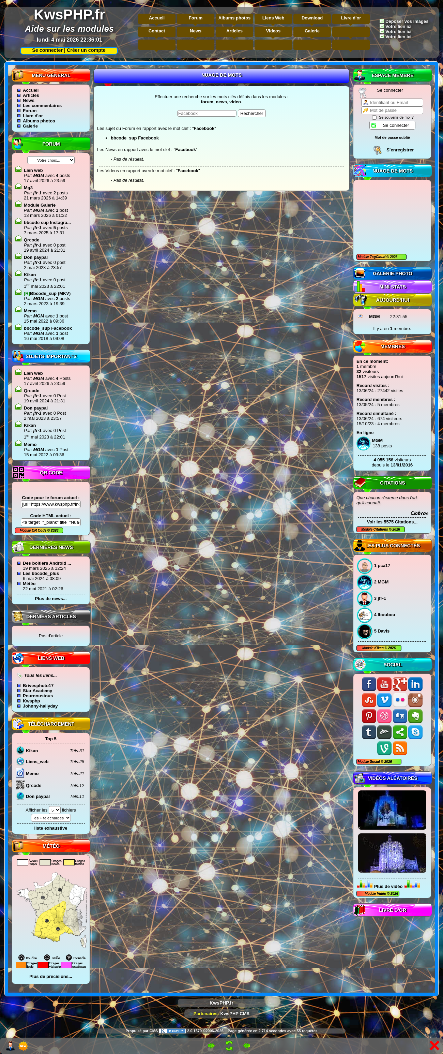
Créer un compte (86, 50)
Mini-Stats (392, 287)
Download (312, 17)
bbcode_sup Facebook (48, 328)
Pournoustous (38, 695)
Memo (30, 310)
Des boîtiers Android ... (47, 563)
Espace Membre (393, 75)
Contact (157, 30)
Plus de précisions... (50, 976)
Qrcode (32, 239)
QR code (51, 472)
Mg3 (28, 187)
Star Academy (37, 690)
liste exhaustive (50, 828)
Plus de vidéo (388, 886)
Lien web (33, 170)
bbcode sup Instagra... (47, 222)
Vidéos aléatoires (392, 778)
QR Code (39, 530)
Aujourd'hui (392, 300)
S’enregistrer (400, 149)
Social (393, 664)
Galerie (312, 30)
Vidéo (381, 893)
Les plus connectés (392, 545)
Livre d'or (351, 17)
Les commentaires (42, 105)
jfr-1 (37, 192)
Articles (234, 30)
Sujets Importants (51, 356)
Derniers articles (51, 616)
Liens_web (37, 761)
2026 (393, 257)
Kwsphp (31, 700)
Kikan (380, 648)
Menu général (51, 75)
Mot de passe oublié (392, 137)
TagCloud (378, 257)
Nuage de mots (392, 171)
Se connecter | (47, 50)
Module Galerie (40, 205)
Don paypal (36, 257)
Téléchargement (51, 724)
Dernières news (51, 547)
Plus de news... (50, 598)
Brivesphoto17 (38, 685)
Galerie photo (392, 273)
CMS (154, 1031)
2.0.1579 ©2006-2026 (191, 1031)
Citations (392, 483)
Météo (29, 583)
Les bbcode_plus (41, 573)
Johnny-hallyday (40, 706)
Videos (273, 30)
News (195, 30)
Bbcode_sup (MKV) (47, 293)
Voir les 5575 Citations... (392, 521)
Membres (392, 346)
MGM (374, 316)
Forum (195, 17)
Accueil (157, 17)
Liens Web (273, 17)
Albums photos (234, 17)
